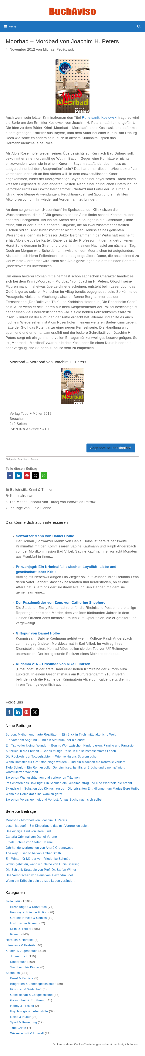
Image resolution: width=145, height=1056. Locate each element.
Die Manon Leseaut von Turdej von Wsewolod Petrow (53, 502)
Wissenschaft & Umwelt (27, 1033)
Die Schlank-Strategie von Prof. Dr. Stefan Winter (41, 869)
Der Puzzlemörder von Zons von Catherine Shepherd (61, 603)
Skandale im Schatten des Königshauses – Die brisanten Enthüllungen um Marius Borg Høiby (72, 788)
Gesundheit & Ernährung (28, 1000)
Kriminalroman (21, 496)
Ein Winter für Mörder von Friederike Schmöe (38, 858)
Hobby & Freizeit (22, 1005)
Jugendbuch (19, 956)
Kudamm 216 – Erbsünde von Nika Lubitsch (53, 664)
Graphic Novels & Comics (28, 917)
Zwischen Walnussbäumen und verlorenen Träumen (43, 777)
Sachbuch (13, 972)
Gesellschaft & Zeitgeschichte (31, 994)
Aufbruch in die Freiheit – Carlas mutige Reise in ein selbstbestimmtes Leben (61, 751)
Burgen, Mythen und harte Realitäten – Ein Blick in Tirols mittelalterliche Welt (61, 734)
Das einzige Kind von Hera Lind (28, 831)
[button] (10, 475)
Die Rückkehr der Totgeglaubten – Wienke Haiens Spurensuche (51, 756)
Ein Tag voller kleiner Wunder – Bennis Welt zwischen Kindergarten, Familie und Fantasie (70, 745)
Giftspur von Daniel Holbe (38, 633)
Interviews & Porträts (20, 945)
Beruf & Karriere (21, 978)
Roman (15, 934)
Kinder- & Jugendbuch (21, 950)
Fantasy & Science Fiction (28, 912)
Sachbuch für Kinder (24, 967)
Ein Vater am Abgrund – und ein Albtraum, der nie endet (46, 740)
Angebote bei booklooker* (110, 448)
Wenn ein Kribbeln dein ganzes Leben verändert (40, 880)
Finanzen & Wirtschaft (26, 989)
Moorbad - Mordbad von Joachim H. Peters (36, 820)
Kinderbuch (18, 961)
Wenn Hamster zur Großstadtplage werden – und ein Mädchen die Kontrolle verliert (65, 762)
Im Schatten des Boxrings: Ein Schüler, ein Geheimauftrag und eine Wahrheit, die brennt (69, 783)
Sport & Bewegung (23, 1022)
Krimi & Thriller (41, 489)
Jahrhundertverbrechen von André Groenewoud (39, 847)
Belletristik (18, 489)
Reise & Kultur (20, 1016)
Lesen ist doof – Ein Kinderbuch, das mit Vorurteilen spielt (47, 825)
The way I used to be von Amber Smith (33, 853)
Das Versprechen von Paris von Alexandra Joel (39, 875)
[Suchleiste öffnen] (139, 26)
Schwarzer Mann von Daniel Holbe (45, 536)
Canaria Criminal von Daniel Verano (31, 836)
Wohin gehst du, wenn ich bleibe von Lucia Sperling (42, 864)
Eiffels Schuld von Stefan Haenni (29, 842)
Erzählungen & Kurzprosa (28, 906)
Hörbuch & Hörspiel (20, 939)
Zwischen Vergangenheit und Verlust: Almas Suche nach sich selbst (54, 799)
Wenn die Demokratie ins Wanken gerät (34, 794)
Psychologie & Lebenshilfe (29, 1011)
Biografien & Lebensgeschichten (33, 983)
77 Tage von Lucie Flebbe (30, 508)
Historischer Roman (24, 923)
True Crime (18, 1027)
